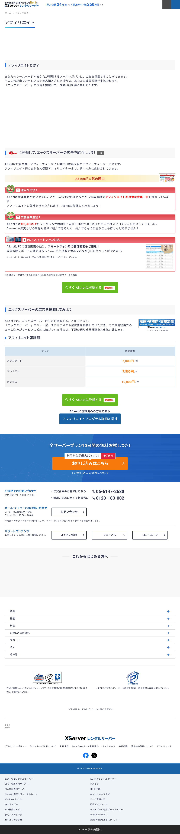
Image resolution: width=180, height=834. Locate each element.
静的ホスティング (13, 814)
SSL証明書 (95, 789)
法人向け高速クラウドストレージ (21, 794)
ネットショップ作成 (100, 794)
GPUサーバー (11, 804)
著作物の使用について (142, 746)
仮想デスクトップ (99, 804)
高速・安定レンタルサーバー (19, 779)
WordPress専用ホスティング (104, 820)
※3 (68, 5)
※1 (37, 3)
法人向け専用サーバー (16, 789)
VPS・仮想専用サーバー (17, 784)
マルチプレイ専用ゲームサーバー (106, 809)
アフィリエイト (164, 746)
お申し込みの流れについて (91, 473)
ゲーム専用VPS (97, 799)
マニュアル (109, 535)
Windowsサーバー (14, 799)
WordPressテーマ (99, 814)
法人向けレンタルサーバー (103, 779)
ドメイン (94, 784)
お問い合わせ (69, 512)
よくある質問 (69, 535)
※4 (101, 5)
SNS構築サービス (13, 809)
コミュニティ (150, 535)
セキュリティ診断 (13, 820)
